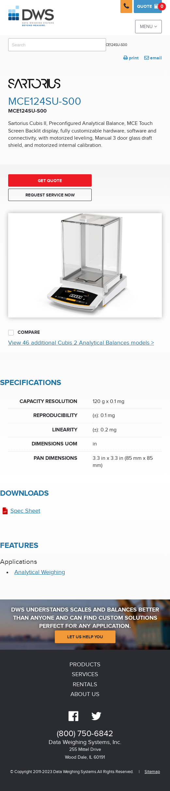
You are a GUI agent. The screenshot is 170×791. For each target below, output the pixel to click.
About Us (85, 694)
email (153, 58)
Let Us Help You (85, 637)
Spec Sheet (25, 510)
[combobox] (57, 44)
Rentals (85, 684)
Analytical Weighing (39, 572)
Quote (149, 6)
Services (85, 674)
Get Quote (50, 180)
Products (85, 664)
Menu (148, 26)
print (131, 58)
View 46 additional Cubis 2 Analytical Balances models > (81, 342)
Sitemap (152, 771)
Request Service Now (50, 195)
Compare (24, 332)
